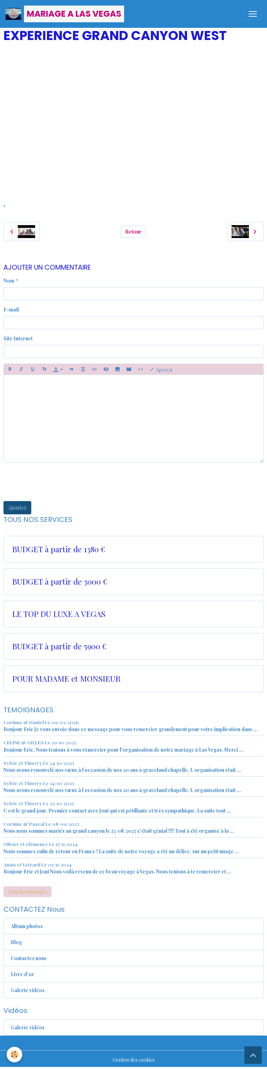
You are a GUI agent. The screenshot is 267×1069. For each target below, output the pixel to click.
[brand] (65, 14)
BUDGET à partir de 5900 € (59, 646)
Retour (133, 231)
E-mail (11, 309)
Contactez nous (29, 958)
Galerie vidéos (27, 990)
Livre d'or (22, 974)
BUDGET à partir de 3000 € (59, 581)
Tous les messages (27, 891)
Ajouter (17, 507)
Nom (8, 280)
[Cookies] (15, 1054)
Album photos (27, 926)
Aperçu (160, 369)
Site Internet (18, 338)
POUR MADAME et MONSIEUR (66, 678)
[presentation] (56, 482)
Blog (16, 942)
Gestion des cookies (134, 1059)
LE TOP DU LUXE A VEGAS (58, 614)
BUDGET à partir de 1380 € (58, 549)
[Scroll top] (253, 1055)
